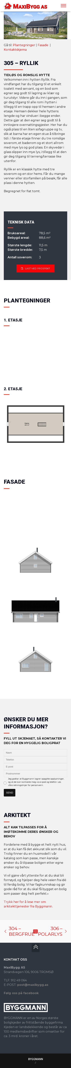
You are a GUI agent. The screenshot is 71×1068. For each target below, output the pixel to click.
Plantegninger (24, 45)
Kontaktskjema (15, 49)
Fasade (43, 45)
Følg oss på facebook (21, 993)
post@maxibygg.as (32, 985)
